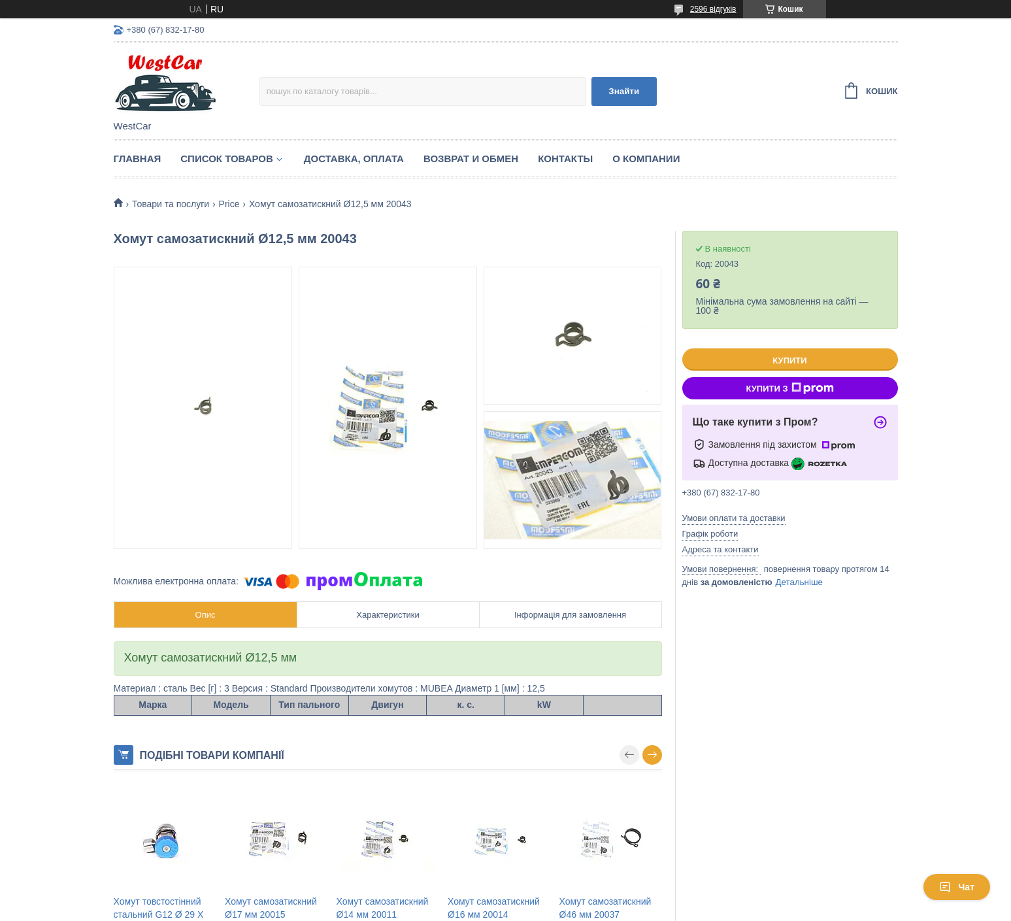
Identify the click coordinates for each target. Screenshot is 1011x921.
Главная (137, 158)
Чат (956, 887)
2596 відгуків (713, 9)
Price (229, 204)
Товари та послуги (170, 204)
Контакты (565, 158)
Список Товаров (226, 158)
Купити (789, 360)
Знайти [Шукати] (623, 91)
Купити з (789, 388)
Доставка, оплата (354, 158)
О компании (646, 158)
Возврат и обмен (470, 158)
